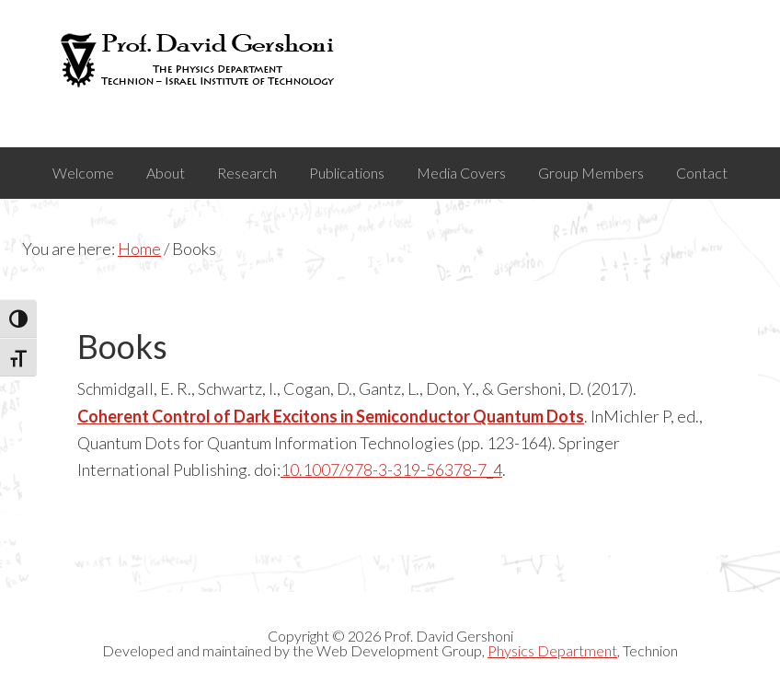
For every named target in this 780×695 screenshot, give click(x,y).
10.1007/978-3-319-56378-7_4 (391, 469)
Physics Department (552, 650)
